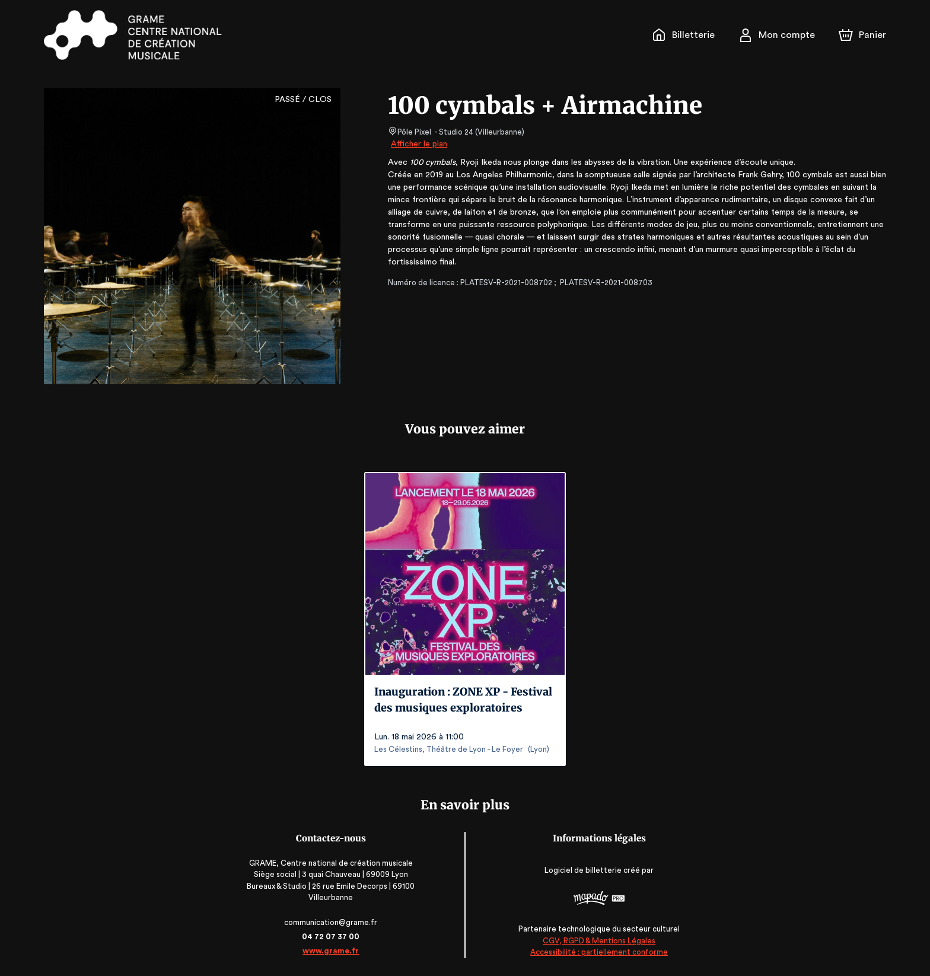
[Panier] (862, 35)
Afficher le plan (418, 144)
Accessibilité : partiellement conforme (599, 952)
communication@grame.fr (331, 922)
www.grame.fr (330, 950)
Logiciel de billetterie (584, 870)
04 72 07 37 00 (331, 936)
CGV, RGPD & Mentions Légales (599, 940)
